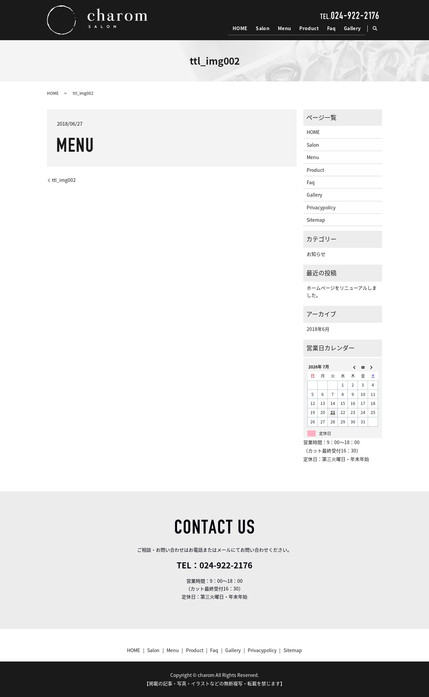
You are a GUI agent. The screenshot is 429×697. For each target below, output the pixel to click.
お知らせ (316, 254)
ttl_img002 (64, 180)
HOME (241, 28)
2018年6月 (318, 329)
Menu (285, 28)
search (378, 28)
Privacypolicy (321, 207)
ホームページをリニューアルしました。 (342, 291)
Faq (331, 28)
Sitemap (316, 219)
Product (310, 28)
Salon (264, 28)
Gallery (352, 28)
